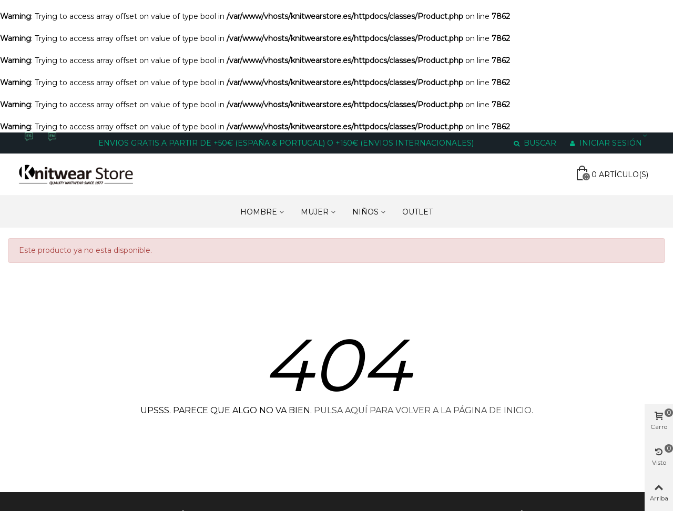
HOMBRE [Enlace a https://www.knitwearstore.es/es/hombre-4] (258, 212)
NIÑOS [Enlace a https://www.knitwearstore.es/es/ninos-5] (365, 212)
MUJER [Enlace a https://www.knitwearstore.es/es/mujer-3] (315, 212)
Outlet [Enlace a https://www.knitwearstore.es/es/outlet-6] (417, 212)
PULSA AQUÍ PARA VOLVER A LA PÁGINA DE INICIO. (423, 410)
